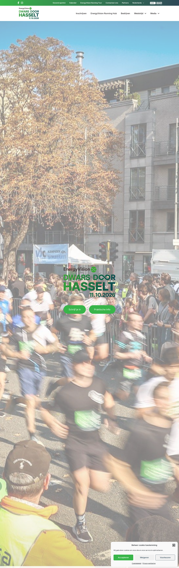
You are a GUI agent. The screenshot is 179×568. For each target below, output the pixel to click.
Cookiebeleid (136, 563)
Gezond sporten (59, 3)
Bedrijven (125, 13)
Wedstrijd (140, 13)
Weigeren (144, 557)
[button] (174, 545)
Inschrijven (81, 13)
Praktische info (102, 309)
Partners (125, 3)
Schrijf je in (75, 309)
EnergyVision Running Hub (104, 13)
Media (154, 13)
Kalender (73, 3)
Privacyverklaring (149, 563)
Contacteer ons (112, 3)
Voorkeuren (165, 557)
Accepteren (123, 557)
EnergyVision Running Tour (91, 3)
